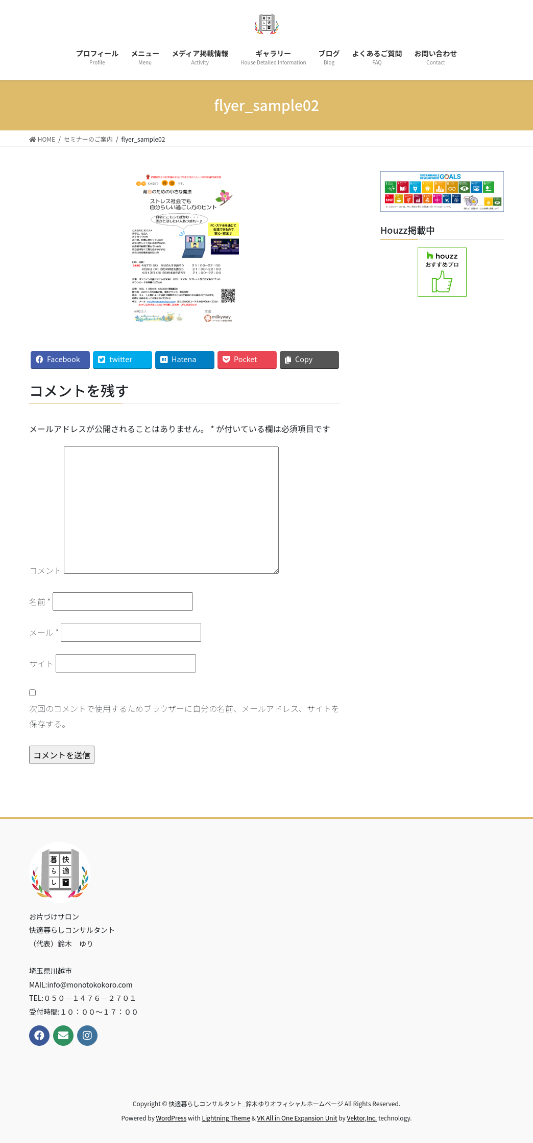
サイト (41, 663)
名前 (40, 601)
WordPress (171, 1117)
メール (44, 632)
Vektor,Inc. (362, 1117)
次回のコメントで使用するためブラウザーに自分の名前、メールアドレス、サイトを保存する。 (184, 716)
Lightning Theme (226, 1117)
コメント (45, 570)
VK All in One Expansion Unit (297, 1117)
